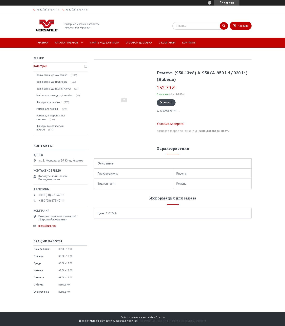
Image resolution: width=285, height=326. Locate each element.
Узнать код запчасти (104, 42)
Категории (40, 66)
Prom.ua (160, 317)
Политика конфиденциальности (188, 320)
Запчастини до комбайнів (51, 75)
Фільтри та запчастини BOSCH (50, 128)
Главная (42, 42)
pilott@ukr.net (47, 225)
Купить (168, 102)
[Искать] (224, 26)
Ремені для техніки (47, 108)
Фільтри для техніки (48, 102)
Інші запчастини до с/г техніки (54, 95)
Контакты (189, 42)
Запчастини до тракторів (51, 81)
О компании (167, 42)
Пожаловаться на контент (153, 320)
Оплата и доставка (139, 42)
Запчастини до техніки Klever (53, 88)
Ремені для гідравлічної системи (50, 117)
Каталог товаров (66, 42)
